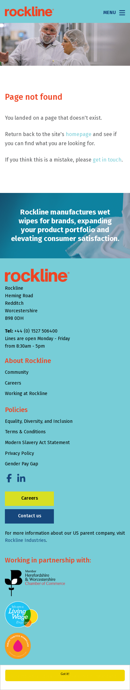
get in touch (107, 160)
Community (16, 372)
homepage (78, 134)
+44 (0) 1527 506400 (35, 331)
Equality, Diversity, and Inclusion (39, 421)
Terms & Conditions (25, 432)
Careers (13, 383)
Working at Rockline (26, 393)
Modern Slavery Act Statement (37, 442)
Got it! (65, 674)
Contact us (29, 516)
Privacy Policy (19, 453)
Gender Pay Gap (21, 464)
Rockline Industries (25, 540)
